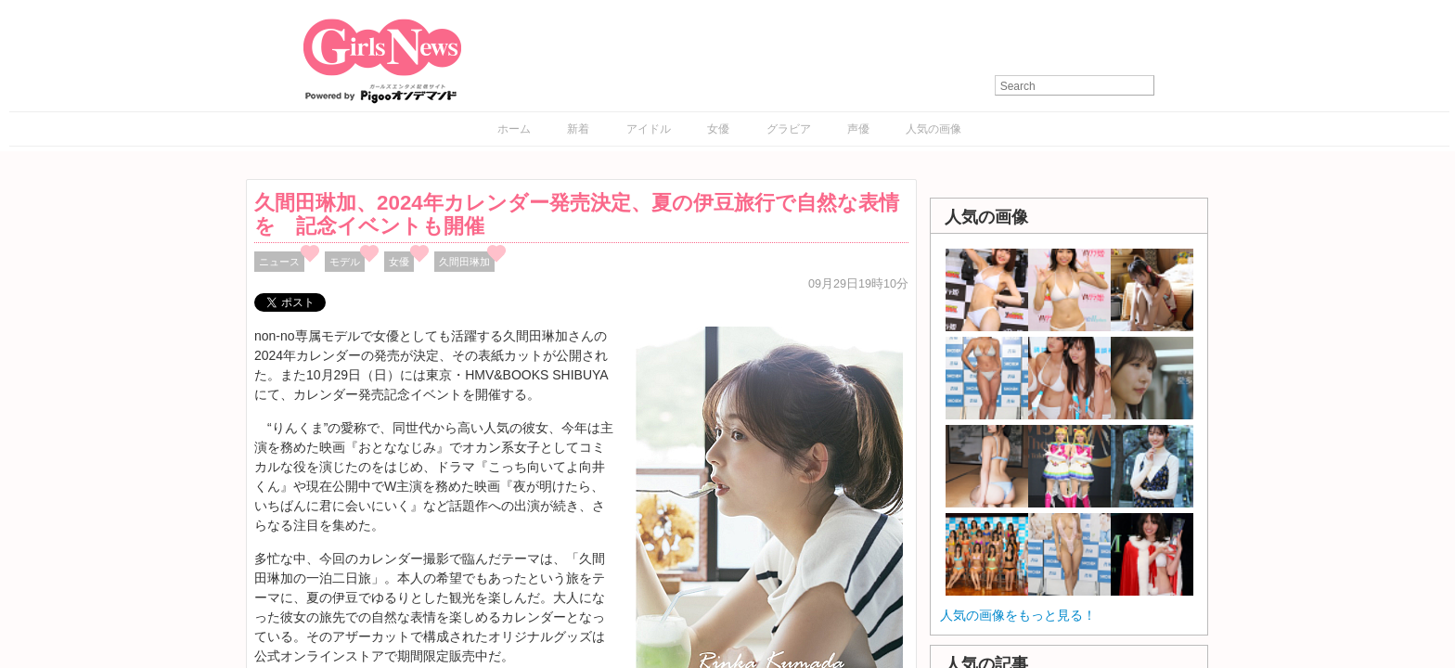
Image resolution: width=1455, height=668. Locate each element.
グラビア (788, 128)
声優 (858, 128)
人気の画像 (933, 128)
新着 (578, 128)
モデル (344, 261)
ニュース (279, 261)
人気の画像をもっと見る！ (1018, 615)
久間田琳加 (464, 261)
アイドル (648, 128)
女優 (718, 128)
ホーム (514, 128)
